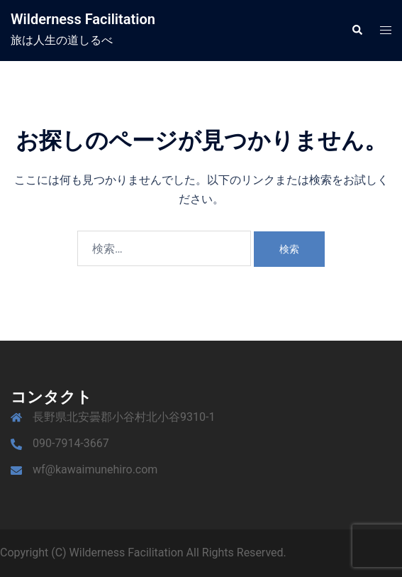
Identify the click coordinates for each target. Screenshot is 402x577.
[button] (356, 30)
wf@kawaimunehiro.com (95, 469)
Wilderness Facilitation (83, 19)
